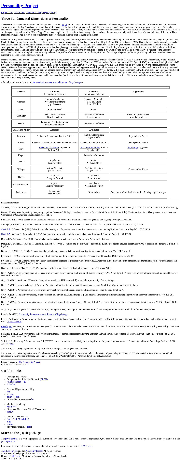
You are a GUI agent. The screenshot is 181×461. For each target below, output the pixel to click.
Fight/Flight (133, 147)
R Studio (11, 384)
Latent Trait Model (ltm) (18, 419)
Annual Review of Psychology (67, 82)
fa (32, 399)
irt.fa (29, 427)
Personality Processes (42, 82)
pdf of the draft (14, 321)
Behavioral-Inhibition (90, 147)
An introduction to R (16, 382)
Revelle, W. (6, 326)
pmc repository (8, 441)
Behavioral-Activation (49, 147)
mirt (9, 422)
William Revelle (10, 451)
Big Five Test (7, 12)
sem (8, 391)
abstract (9, 343)
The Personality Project (29, 362)
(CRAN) (44, 379)
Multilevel (11, 406)
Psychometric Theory (33, 12)
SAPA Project (86, 446)
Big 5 (64, 24)
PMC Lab (18, 12)
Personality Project (19, 5)
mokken (10, 424)
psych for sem (13, 397)
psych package (49, 12)
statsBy (10, 412)
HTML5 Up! (14, 456)
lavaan (10, 394)
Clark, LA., (6, 229)
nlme (43, 409)
